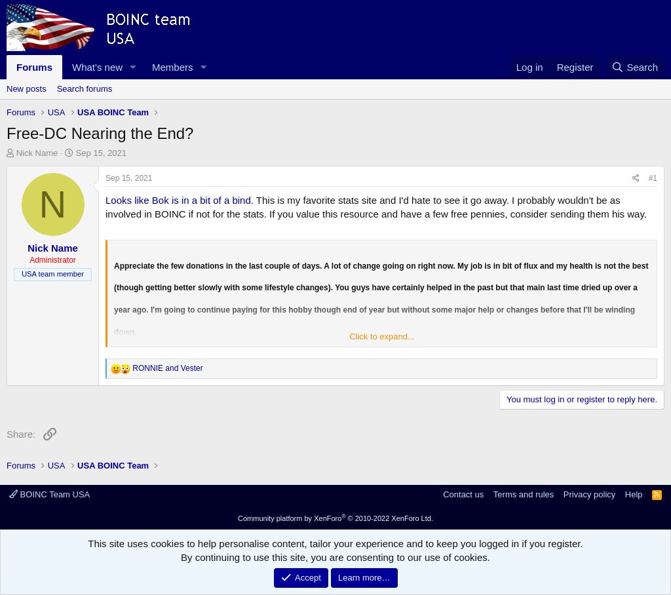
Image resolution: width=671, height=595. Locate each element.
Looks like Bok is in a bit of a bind (178, 200)
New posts (27, 89)
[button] (133, 67)
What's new (97, 67)
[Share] (636, 178)
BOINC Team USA (49, 494)
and (167, 368)
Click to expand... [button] (382, 336)
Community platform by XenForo (335, 518)
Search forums (85, 89)
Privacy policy (589, 494)
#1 (653, 178)
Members (172, 67)
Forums (34, 67)
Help (634, 494)
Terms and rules (523, 494)
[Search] (634, 67)
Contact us (463, 494)
